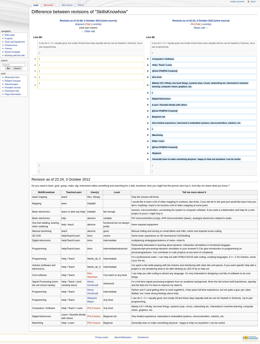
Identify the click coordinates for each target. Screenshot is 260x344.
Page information (13, 94)
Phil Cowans (94, 308)
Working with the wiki (15, 55)
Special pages (11, 84)
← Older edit (88, 31)
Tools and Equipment (15, 42)
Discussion (48, 5)
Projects (8, 38)
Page (36, 5)
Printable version (13, 87)
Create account (237, 1)
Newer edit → (201, 27)
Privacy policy (101, 337)
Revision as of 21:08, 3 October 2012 (80, 20)
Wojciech (80, 24)
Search (4, 60)
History (81, 5)
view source (109, 20)
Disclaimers (143, 337)
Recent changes (12, 52)
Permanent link (12, 91)
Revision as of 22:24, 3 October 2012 (193, 20)
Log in (253, 1)
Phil (193, 24)
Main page (10, 35)
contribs (96, 24)
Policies (8, 48)
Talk (88, 24)
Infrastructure (11, 45)
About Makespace (122, 337)
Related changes (13, 81)
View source (67, 5)
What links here (12, 77)
